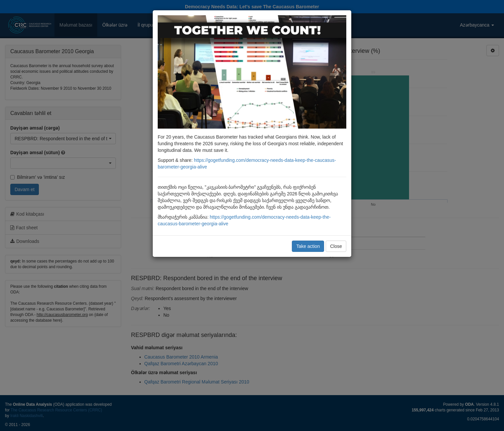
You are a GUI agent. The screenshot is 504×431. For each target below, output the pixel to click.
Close (336, 246)
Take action (308, 246)
